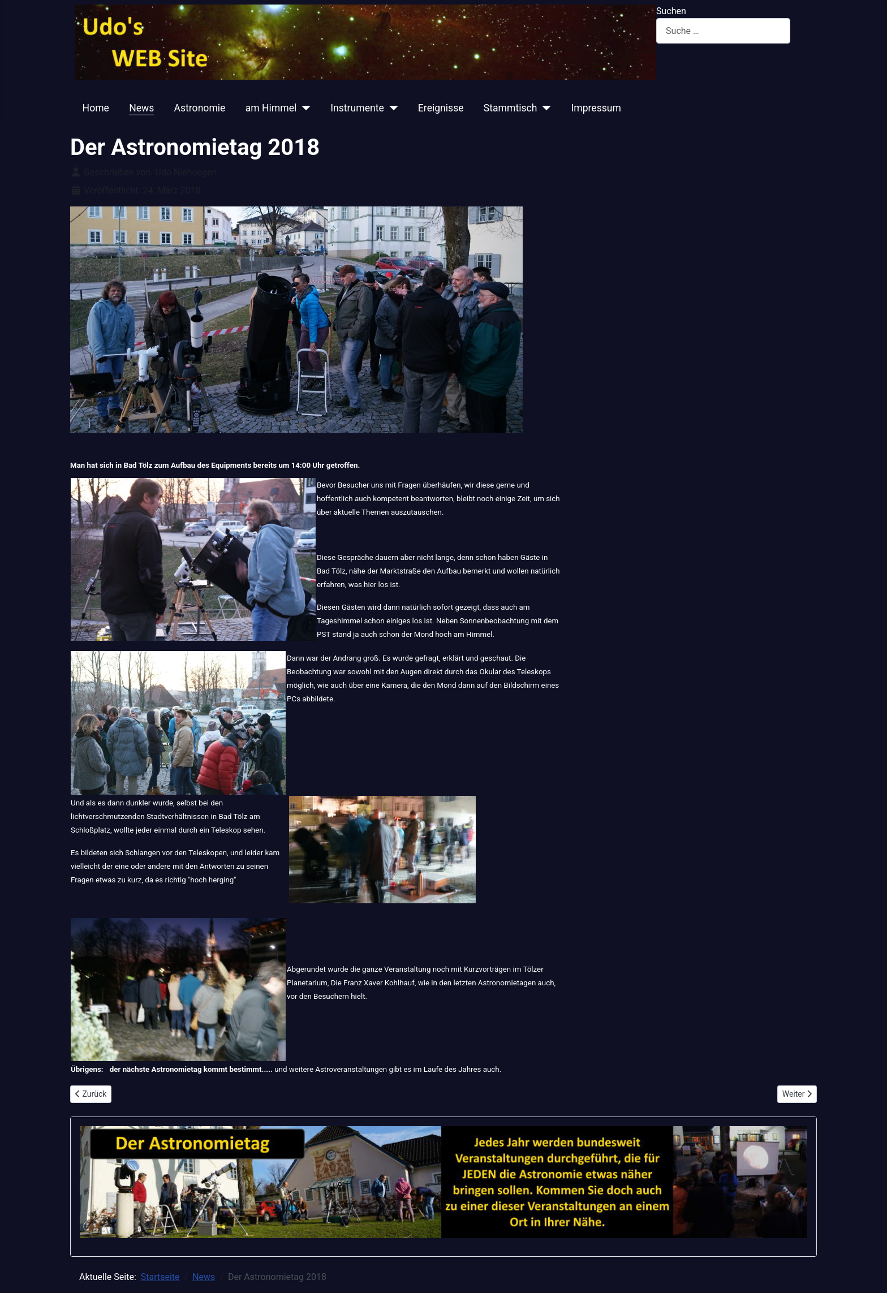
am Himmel (271, 108)
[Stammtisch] (544, 108)
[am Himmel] (303, 108)
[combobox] (723, 31)
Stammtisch (510, 108)
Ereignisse (441, 108)
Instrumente (357, 108)
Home (96, 108)
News (141, 108)
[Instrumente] (391, 108)
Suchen (671, 11)
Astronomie (200, 108)
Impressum (596, 108)
